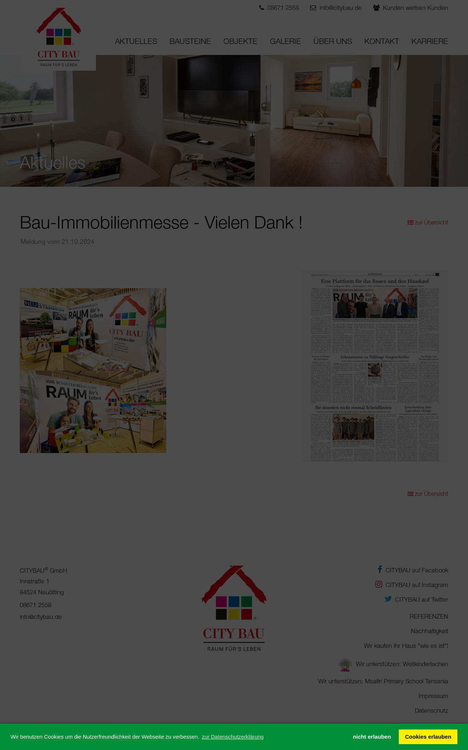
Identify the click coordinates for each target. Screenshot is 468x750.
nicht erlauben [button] (372, 737)
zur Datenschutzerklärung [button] (233, 737)
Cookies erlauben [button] (428, 737)
